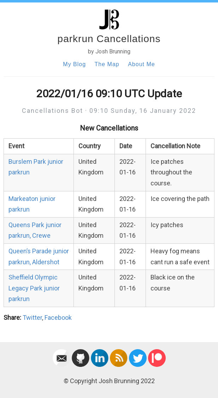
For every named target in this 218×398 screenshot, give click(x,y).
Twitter (32, 317)
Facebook (58, 317)
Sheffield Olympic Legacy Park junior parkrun (34, 287)
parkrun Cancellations (109, 38)
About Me (141, 64)
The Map (107, 64)
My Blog (74, 64)
